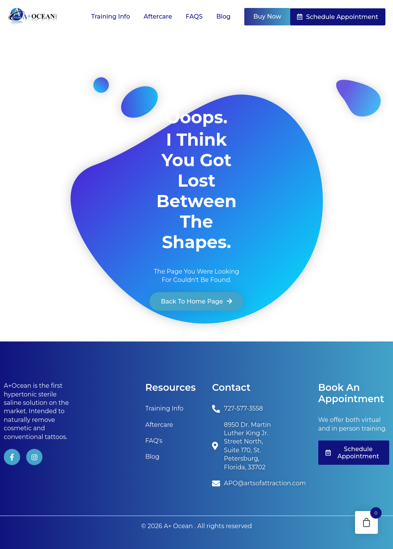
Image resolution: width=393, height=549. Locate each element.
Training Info (110, 16)
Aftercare (158, 16)
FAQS (194, 16)
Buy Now (267, 16)
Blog (223, 16)
